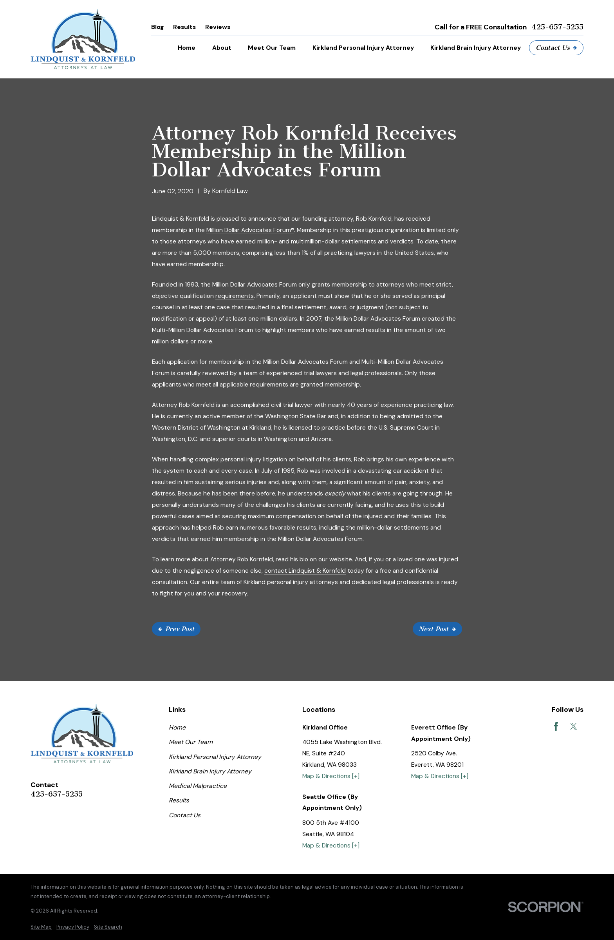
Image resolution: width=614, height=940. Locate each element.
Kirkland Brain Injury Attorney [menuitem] (475, 48)
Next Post (437, 629)
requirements (234, 296)
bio (304, 559)
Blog (157, 27)
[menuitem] (41, 927)
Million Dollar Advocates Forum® (250, 230)
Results (184, 27)
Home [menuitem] (186, 48)
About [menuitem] (221, 48)
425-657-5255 (557, 27)
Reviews (217, 27)
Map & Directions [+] (330, 776)
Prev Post (176, 629)
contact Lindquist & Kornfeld (305, 570)
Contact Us (556, 47)
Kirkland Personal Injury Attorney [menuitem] (363, 48)
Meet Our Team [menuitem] (272, 48)
